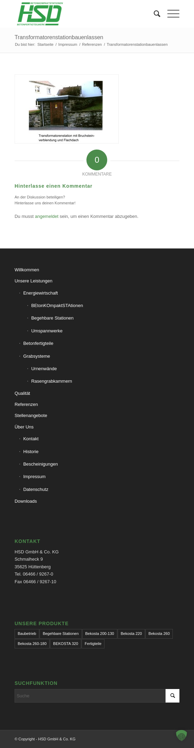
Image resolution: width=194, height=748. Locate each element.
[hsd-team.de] (80, 14)
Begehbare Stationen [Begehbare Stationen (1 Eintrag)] (60, 633)
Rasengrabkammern (51, 381)
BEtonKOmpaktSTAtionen (57, 305)
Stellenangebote (31, 415)
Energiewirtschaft (40, 293)
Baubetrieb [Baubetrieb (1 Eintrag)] (27, 633)
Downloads (26, 501)
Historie (31, 451)
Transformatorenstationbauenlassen (59, 37)
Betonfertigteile (38, 343)
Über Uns (24, 427)
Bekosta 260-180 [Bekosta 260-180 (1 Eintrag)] (32, 643)
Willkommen (27, 269)
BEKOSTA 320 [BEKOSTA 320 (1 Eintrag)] (65, 643)
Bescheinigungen (40, 464)
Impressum (34, 476)
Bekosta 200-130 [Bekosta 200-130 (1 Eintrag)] (99, 633)
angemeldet (46, 216)
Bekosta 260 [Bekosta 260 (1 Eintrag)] (159, 633)
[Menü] (169, 14)
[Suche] (153, 14)
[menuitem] (153, 14)
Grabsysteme (36, 356)
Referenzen (26, 404)
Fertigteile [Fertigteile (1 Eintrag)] (93, 643)
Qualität (22, 393)
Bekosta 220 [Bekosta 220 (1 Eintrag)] (131, 633)
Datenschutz (35, 489)
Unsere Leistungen (33, 280)
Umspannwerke (46, 330)
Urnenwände (44, 368)
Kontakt (31, 438)
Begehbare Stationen (52, 318)
